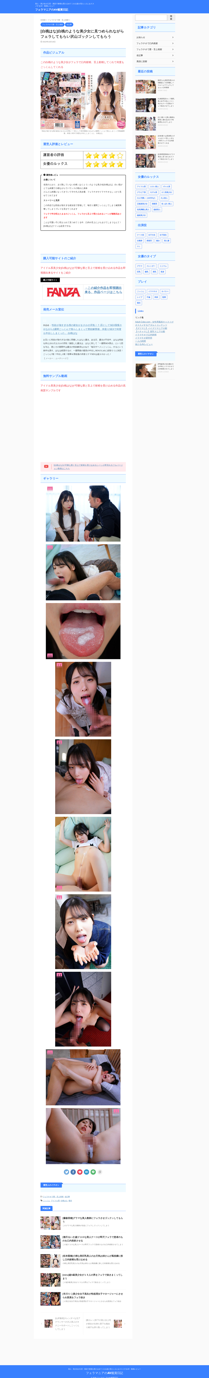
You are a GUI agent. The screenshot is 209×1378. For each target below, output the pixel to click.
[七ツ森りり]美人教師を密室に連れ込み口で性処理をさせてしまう (166, 119)
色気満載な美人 (143, 210)
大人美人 (164, 198)
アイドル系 (55, 1199)
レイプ (139, 297)
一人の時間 (139, 335)
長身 (162, 272)
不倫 (148, 297)
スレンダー (150, 266)
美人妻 (166, 241)
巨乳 (138, 272)
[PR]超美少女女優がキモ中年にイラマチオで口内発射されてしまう (166, 360)
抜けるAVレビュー (143, 339)
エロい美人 (154, 187)
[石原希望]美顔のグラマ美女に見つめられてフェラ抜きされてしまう (166, 156)
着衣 (70, 1199)
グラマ (139, 266)
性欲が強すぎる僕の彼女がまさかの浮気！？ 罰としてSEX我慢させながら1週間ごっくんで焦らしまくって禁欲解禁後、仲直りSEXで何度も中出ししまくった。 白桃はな (82, 328)
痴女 (157, 241)
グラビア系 (141, 192)
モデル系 (153, 192)
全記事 (67, 1195)
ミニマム (162, 266)
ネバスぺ (164, 291)
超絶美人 (156, 210)
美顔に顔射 (141, 61)
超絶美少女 (141, 215)
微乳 (146, 272)
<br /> (83, 426)
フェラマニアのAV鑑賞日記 (51, 9)
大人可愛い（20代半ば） (146, 198)
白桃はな (64, 1199)
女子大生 (151, 235)
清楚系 (154, 204)
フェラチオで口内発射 (145, 43)
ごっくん (46, 1199)
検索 (171, 17)
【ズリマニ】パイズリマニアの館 (149, 323)
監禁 (164, 297)
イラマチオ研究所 (142, 332)
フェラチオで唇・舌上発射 (53, 1195)
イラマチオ (152, 291)
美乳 (154, 272)
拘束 (156, 297)
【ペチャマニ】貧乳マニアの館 (148, 326)
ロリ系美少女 (166, 192)
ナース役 (140, 235)
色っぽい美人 (166, 204)
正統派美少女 (142, 204)
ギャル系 (166, 187)
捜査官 (149, 241)
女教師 (139, 241)
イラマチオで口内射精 (144, 329)
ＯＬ (138, 246)
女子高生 (162, 235)
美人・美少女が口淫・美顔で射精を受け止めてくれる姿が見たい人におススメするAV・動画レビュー (104, 1365)
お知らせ (140, 37)
